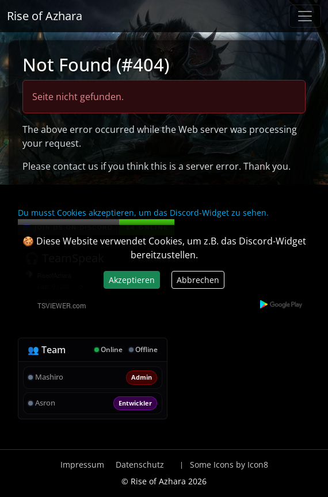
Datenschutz (140, 464)
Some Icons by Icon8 (229, 464)
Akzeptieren (132, 279)
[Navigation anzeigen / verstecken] (305, 16)
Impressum (82, 464)
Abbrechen (198, 279)
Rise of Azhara (44, 16)
